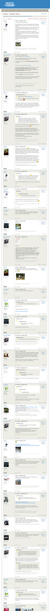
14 (17, 89)
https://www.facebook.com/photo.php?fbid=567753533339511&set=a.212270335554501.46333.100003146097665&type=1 (31, 445)
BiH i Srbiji (29, 65)
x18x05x (5, 532)
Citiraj (43, 23)
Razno (12, 10)
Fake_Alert (6, 189)
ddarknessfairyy (7, 54)
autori (42, 10)
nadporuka (44, 89)
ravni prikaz (36, 18)
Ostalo (15, 10)
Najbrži (5, 405)
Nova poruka (43, 13)
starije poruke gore (43, 18)
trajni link (44, 52)
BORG (5, 493)
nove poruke (38, 10)
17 (17, 52)
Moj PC (5, 52)
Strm (5, 518)
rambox (5, 146)
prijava (19, 10)
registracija (23, 10)
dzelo (5, 351)
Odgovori (43, 22)
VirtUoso (6, 605)
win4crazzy (6, 475)
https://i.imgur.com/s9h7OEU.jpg (21, 311)
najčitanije (33, 10)
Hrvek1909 (6, 579)
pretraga (45, 10)
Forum (8, 10)
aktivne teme (28, 10)
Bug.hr (4, 10)
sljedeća (9, 18)
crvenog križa (26, 56)
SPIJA (5, 20)
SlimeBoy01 (6, 210)
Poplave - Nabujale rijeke (20, 20)
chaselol (5, 221)
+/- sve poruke (30, 18)
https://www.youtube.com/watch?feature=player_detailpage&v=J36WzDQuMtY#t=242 (25, 502)
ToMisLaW (6, 300)
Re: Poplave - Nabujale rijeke (21, 54)
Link (16, 202)
